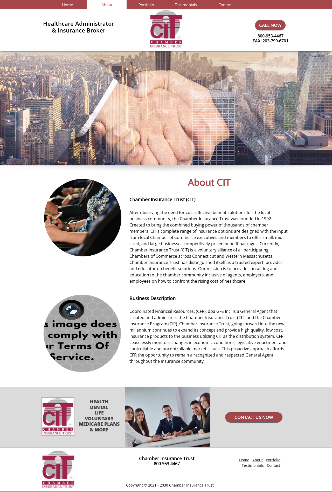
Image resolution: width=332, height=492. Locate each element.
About (257, 459)
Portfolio (273, 459)
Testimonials (253, 465)
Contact (273, 465)
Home (244, 459)
